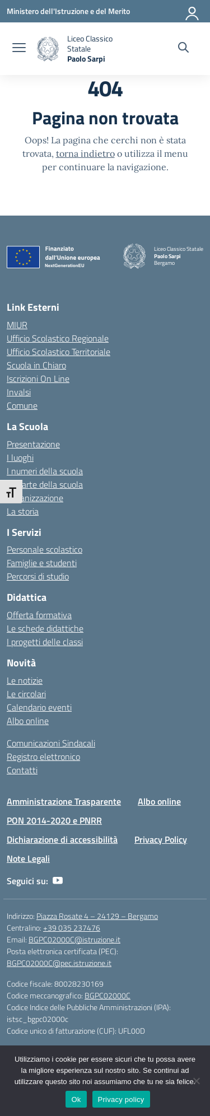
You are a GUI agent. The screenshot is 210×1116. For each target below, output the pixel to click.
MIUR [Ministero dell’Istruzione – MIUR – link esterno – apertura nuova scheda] (17, 324)
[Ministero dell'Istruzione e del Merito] (68, 11)
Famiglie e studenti (42, 562)
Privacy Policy (160, 839)
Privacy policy (121, 1099)
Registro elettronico (43, 756)
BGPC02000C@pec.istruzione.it (59, 963)
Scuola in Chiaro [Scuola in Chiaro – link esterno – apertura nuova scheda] (36, 365)
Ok (76, 1099)
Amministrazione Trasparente (64, 801)
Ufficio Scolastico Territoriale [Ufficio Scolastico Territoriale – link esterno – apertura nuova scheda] (58, 351)
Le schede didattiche (45, 628)
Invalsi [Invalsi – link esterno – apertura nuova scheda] (19, 392)
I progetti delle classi (45, 641)
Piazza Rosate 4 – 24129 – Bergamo (97, 916)
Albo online (28, 720)
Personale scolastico (44, 549)
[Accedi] (192, 11)
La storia (23, 511)
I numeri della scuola (45, 471)
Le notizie (25, 680)
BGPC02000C (107, 995)
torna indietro (85, 153)
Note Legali (28, 858)
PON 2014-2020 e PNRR (54, 820)
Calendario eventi (39, 707)
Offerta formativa (39, 615)
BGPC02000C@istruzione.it (74, 939)
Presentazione (33, 444)
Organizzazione (35, 498)
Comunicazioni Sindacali (51, 743)
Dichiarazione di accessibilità (62, 839)
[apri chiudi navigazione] (19, 48)
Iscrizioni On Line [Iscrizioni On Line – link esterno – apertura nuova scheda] (38, 378)
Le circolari (26, 694)
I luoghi (20, 457)
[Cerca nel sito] (183, 48)
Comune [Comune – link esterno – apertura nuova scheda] (22, 405)
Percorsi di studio (38, 576)
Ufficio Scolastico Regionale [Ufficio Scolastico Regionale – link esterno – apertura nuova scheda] (58, 338)
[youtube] (58, 881)
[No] (196, 1080)
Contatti (22, 770)
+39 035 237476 (71, 927)
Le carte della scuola (45, 484)
